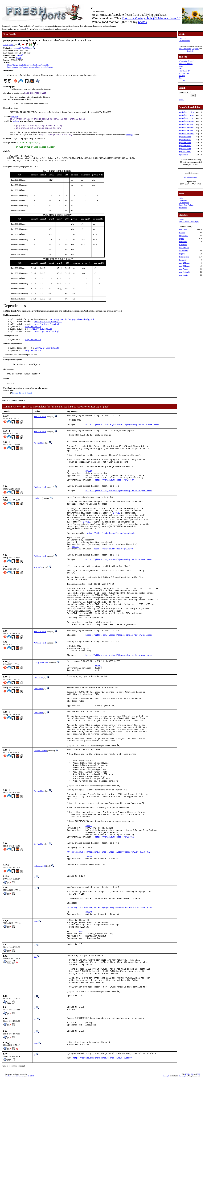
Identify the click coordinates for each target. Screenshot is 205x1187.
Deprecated (183, 235)
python (18, 58)
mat (35, 1054)
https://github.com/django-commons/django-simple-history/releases (122, 436)
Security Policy (185, 73)
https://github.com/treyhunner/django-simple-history (102, 1166)
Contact (182, 80)
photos (142, 22)
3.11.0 (5, 44)
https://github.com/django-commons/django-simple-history (30, 67)
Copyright (166, 1183)
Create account (184, 41)
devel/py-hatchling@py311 (48, 330)
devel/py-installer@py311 (48, 338)
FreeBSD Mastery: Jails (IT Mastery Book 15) (151, 18)
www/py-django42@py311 (47, 356)
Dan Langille (183, 1183)
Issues (181, 66)
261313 (89, 906)
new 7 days (183, 269)
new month (183, 275)
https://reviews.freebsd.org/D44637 (114, 501)
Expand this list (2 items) (22, 403)
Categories (183, 200)
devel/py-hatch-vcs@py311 (48, 327)
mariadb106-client (186, 118)
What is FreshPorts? (186, 61)
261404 (89, 943)
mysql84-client (185, 142)
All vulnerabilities (190, 177)
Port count (183, 229)
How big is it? (184, 71)
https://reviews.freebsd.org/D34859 (114, 920)
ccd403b (20, 55)
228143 (79, 1027)
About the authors (186, 63)
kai (35, 975)
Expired (182, 254)
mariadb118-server (186, 133)
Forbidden (183, 242)
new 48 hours (184, 266)
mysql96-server (185, 152)
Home (181, 198)
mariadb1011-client (186, 112)
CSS (192, 1182)
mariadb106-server (186, 121)
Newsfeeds (183, 207)
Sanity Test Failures (186, 205)
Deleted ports (184, 203)
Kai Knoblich (39, 456)
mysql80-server (185, 139)
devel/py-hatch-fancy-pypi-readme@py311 (72, 325)
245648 (89, 1004)
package (15, 123)
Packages (129, 138)
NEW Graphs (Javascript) (189, 222)
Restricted (183, 245)
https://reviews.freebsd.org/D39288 (113, 582)
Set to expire (184, 257)
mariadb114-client (186, 124)
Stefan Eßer (38, 743)
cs (34, 964)
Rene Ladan (38, 602)
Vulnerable (183, 251)
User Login (183, 38)
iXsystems (195, 49)
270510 (116, 539)
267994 (98, 719)
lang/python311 (33, 333)
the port (14, 118)
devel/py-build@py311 (40, 336)
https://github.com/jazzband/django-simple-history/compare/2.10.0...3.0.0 (108, 937)
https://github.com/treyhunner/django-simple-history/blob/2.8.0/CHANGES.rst (109, 999)
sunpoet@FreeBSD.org (23, 48)
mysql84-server (185, 146)
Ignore (181, 238)
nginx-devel (183, 155)
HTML (187, 1182)
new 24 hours (184, 263)
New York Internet (185, 49)
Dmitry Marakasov (41, 714)
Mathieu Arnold (40, 953)
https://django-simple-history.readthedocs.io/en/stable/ (28, 65)
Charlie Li (37, 521)
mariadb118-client (186, 130)
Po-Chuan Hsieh (40, 426)
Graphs (181, 219)
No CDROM (184, 248)
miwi (36, 1014)
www (10, 44)
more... (181, 100)
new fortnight (184, 272)
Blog (180, 78)
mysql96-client (185, 149)
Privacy (182, 76)
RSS (198, 1182)
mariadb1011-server (187, 115)
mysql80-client (185, 136)
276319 (89, 490)
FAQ (180, 68)
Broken (182, 232)
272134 (75, 580)
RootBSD (190, 51)
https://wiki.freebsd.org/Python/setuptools (111, 563)
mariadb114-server (186, 127)
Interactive (183, 260)
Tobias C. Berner (40, 816)
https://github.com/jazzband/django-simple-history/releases (119, 513)
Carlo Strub (38, 732)
